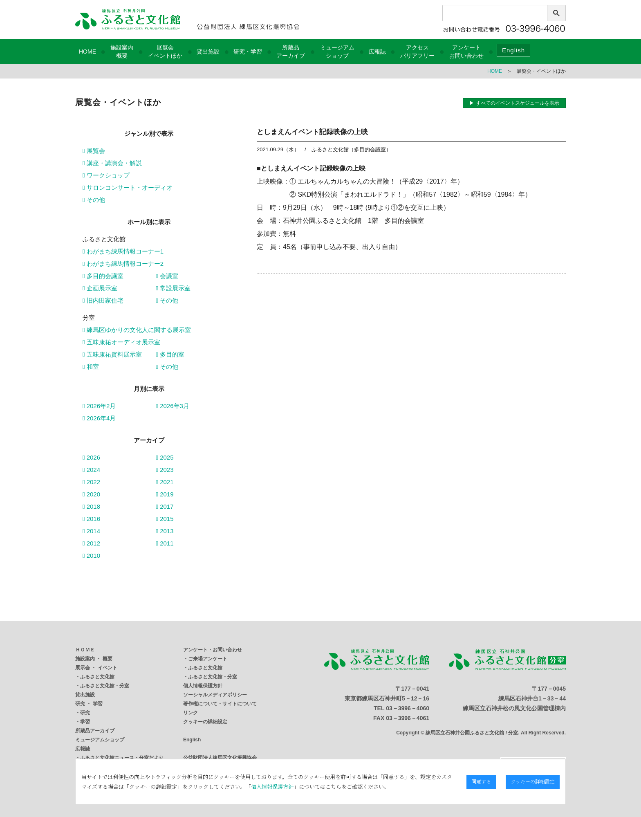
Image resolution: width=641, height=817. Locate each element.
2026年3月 (172, 405)
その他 (94, 199)
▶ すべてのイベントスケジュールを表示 (514, 103)
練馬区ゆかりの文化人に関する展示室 (137, 329)
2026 (91, 457)
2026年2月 (99, 405)
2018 (91, 506)
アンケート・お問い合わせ (212, 650)
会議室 (167, 275)
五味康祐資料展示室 (112, 354)
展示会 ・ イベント (96, 668)
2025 (165, 457)
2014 (91, 530)
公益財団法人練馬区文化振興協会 (220, 758)
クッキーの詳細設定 (205, 722)
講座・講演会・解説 (112, 162)
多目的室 (170, 354)
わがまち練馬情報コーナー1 (123, 251)
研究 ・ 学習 (89, 704)
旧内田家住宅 (103, 300)
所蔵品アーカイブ (94, 731)
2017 (165, 506)
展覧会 (94, 150)
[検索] (485, 15)
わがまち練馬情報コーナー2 (123, 263)
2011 (165, 543)
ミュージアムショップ (99, 740)
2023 (165, 469)
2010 (91, 555)
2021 (165, 481)
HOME (87, 51)
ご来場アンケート (207, 659)
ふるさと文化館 (97, 677)
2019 (165, 494)
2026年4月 (99, 418)
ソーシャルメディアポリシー (215, 695)
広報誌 (377, 51)
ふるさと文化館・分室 (104, 686)
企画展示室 (100, 288)
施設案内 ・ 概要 (93, 659)
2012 (91, 543)
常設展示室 (173, 288)
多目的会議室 (103, 275)
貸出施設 (208, 51)
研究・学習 (247, 51)
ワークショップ (106, 175)
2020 (91, 494)
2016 (91, 518)
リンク (190, 713)
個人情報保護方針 (202, 686)
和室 (91, 366)
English (513, 50)
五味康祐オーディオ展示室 (121, 342)
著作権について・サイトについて (220, 704)
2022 (91, 481)
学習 (85, 722)
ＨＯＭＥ (85, 650)
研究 (85, 713)
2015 (165, 518)
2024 (91, 469)
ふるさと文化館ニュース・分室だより (122, 758)
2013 (165, 530)
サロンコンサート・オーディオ (128, 187)
